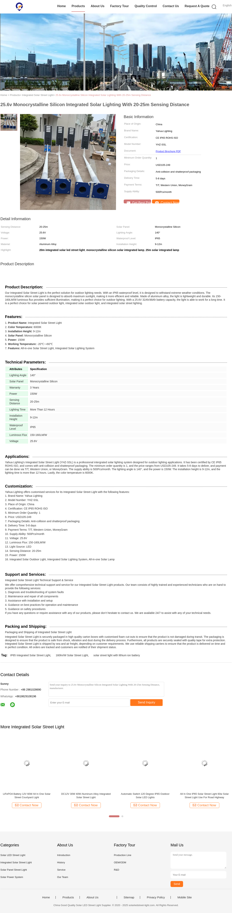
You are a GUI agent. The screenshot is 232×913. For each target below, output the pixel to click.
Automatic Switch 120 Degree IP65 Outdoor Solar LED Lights (145, 795)
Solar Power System (11, 877)
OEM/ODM (120, 862)
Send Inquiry (146, 702)
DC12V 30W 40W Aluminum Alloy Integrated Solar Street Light (86, 795)
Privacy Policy (156, 897)
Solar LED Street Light (12, 855)
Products (78, 6)
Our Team (62, 877)
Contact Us (171, 6)
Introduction (63, 855)
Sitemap (129, 897)
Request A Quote (197, 6)
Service (61, 869)
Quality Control (145, 6)
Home (61, 6)
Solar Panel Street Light (13, 869)
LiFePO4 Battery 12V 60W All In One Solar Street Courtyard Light (26, 795)
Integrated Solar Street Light (16, 862)
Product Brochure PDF (168, 151)
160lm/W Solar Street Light (72, 655)
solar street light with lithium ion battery (116, 655)
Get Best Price (139, 202)
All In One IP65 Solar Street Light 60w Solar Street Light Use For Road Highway (204, 795)
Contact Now (167, 202)
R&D (116, 869)
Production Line (122, 855)
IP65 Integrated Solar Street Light (30, 655)
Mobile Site (184, 897)
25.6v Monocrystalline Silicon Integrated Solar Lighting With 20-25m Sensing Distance (103, 95)
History (61, 862)
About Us (97, 6)
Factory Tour (119, 6)
